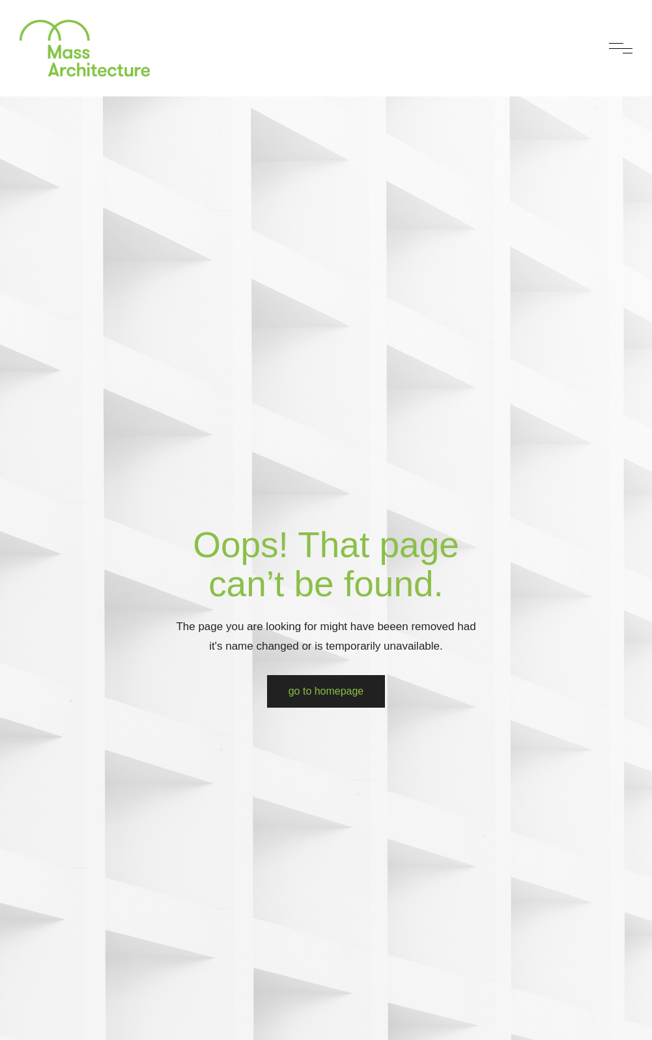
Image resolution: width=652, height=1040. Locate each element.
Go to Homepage (326, 691)
